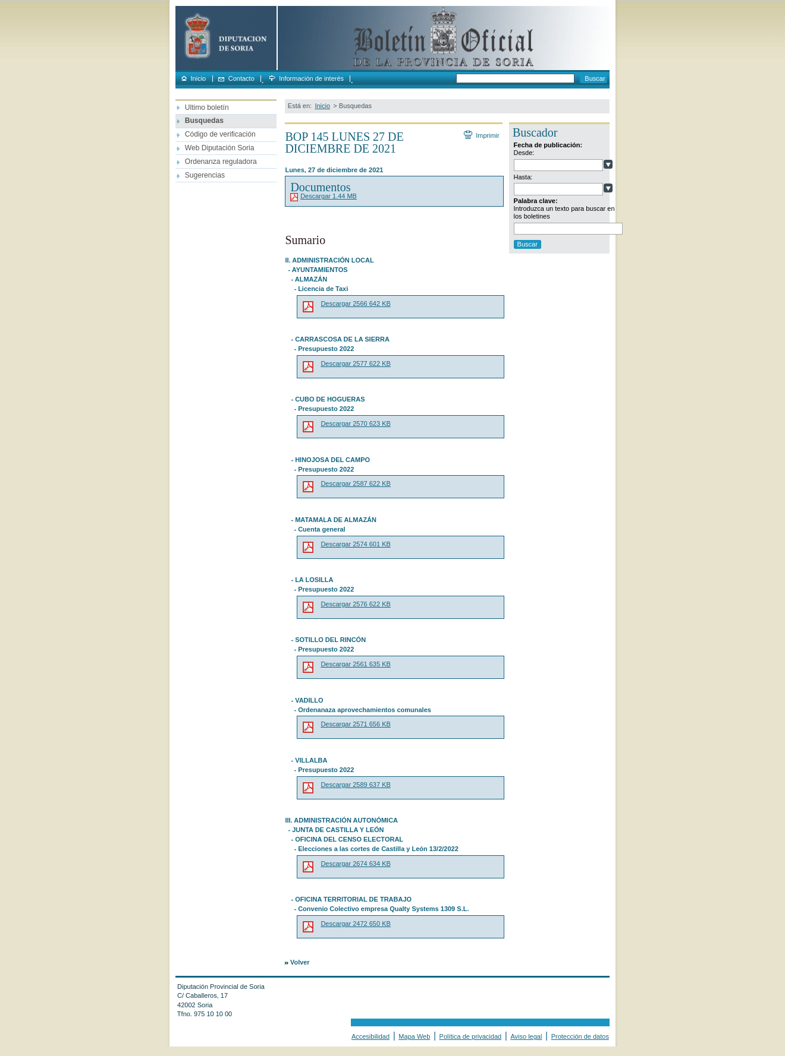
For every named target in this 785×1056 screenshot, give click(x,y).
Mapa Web (414, 1036)
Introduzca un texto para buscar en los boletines (564, 212)
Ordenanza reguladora (221, 161)
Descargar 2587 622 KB (355, 483)
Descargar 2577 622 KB (355, 363)
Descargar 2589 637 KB (355, 784)
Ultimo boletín (207, 107)
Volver (299, 962)
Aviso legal (526, 1036)
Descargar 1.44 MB (328, 196)
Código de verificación (220, 134)
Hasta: (523, 177)
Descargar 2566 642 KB (355, 303)
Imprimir (487, 135)
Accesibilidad (370, 1036)
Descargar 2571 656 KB (355, 724)
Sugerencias (205, 175)
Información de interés (311, 78)
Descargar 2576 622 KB (355, 604)
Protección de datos (580, 1036)
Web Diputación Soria (220, 148)
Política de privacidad (470, 1036)
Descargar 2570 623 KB (355, 423)
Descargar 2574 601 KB (355, 544)
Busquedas (204, 120)
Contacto (241, 78)
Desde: (524, 152)
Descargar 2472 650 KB (355, 923)
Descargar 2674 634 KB (355, 863)
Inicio (198, 78)
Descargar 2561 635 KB (355, 664)
